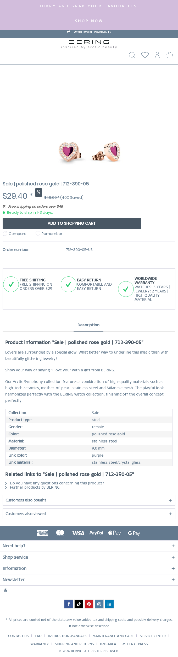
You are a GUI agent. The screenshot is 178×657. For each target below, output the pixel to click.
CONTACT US (18, 636)
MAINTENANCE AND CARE (113, 636)
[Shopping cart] (169, 56)
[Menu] (6, 56)
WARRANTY (39, 644)
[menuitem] (26, 56)
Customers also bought (25, 500)
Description (88, 325)
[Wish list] (144, 56)
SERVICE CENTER (153, 636)
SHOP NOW (89, 21)
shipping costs (115, 620)
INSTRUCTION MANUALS (67, 636)
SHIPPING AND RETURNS (74, 644)
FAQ (38, 636)
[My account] (157, 56)
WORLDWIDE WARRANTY (92, 34)
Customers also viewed (25, 514)
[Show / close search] (131, 56)
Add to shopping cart (72, 223)
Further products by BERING (32, 487)
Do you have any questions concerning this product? (54, 483)
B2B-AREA (108, 644)
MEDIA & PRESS (135, 644)
